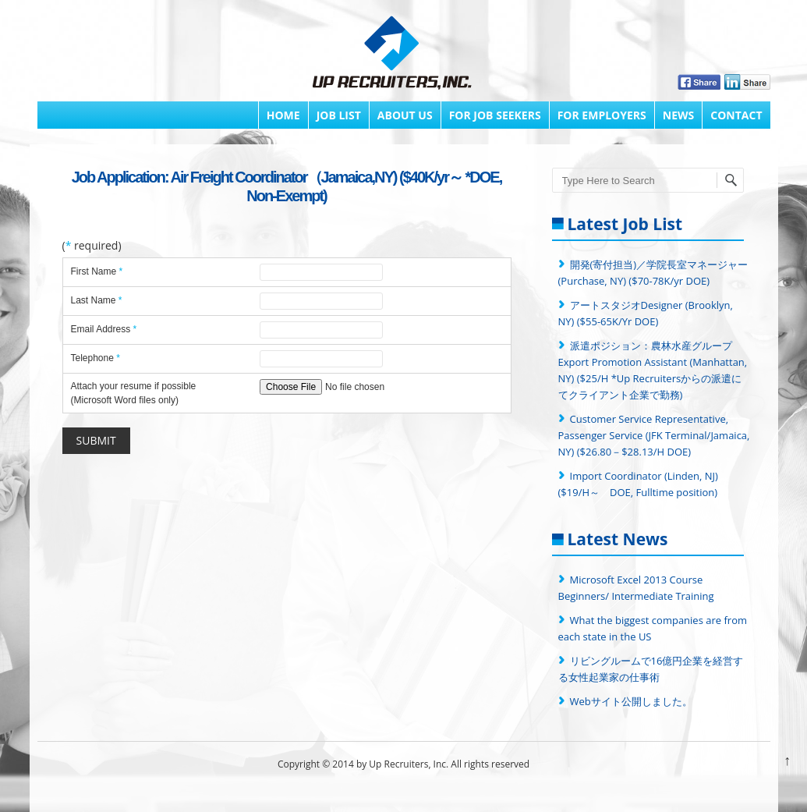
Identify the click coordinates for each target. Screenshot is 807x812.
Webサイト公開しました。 (631, 701)
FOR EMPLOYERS (601, 115)
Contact (736, 115)
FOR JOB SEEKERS (495, 115)
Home (283, 115)
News (678, 115)
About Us (405, 115)
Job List (339, 115)
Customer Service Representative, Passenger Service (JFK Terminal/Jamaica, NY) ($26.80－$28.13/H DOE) (654, 435)
